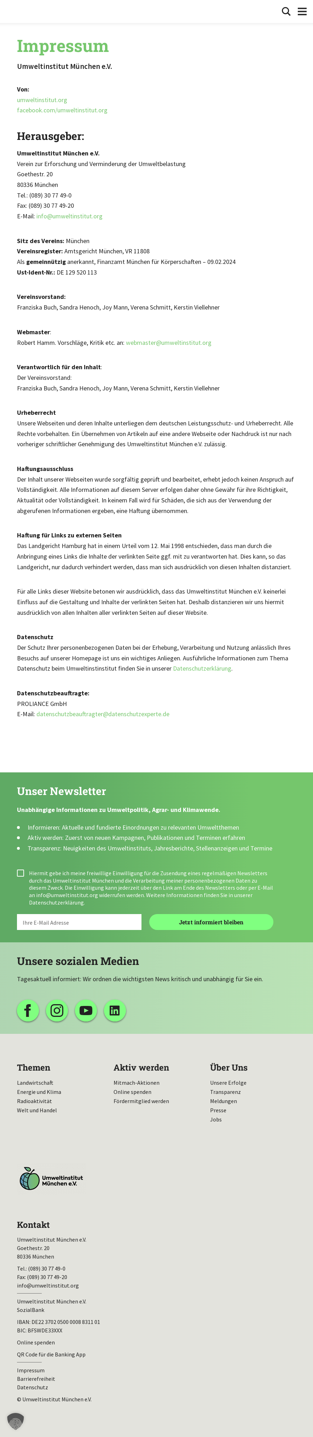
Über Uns (229, 1067)
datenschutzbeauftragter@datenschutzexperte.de (102, 714)
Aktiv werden (141, 1067)
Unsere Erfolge (228, 1082)
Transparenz (225, 1092)
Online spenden (132, 1092)
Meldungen (223, 1101)
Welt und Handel (37, 1110)
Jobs (216, 1119)
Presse (218, 1110)
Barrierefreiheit (36, 1378)
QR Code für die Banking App (51, 1354)
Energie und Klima (39, 1092)
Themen (33, 1067)
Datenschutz (32, 1387)
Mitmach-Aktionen (137, 1082)
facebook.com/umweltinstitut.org (62, 110)
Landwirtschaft (35, 1082)
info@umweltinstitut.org (69, 216)
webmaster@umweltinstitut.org (168, 342)
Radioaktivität (34, 1101)
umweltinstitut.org (42, 100)
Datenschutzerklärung (202, 668)
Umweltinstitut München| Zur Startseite (27, 11)
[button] (15, 1421)
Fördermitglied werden (141, 1101)
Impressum (31, 1370)
